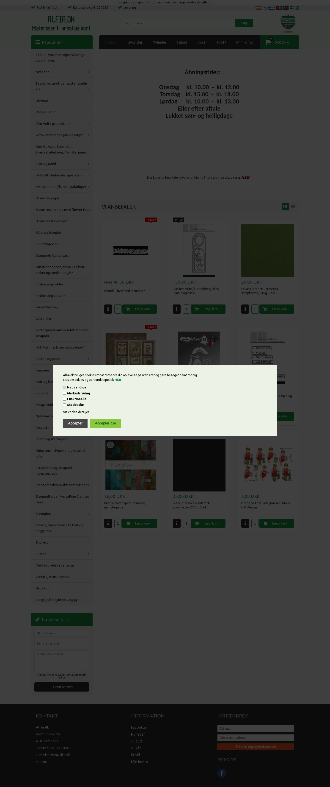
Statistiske (75, 405)
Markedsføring (78, 393)
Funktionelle (77, 399)
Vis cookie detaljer (76, 412)
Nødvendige (76, 387)
